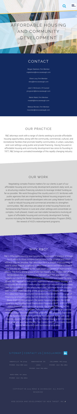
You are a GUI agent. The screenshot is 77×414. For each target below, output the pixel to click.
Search (64, 6)
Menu (74, 5)
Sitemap (15, 353)
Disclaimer (52, 353)
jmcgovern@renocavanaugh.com (38, 91)
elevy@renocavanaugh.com (38, 82)
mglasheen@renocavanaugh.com (39, 72)
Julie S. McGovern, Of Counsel (38, 88)
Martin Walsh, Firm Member (38, 97)
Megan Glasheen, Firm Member (39, 69)
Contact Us (33, 353)
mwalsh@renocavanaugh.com (38, 101)
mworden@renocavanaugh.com (38, 110)
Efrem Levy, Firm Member (38, 79)
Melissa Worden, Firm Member (38, 107)
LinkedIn (65, 353)
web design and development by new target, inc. (38, 401)
